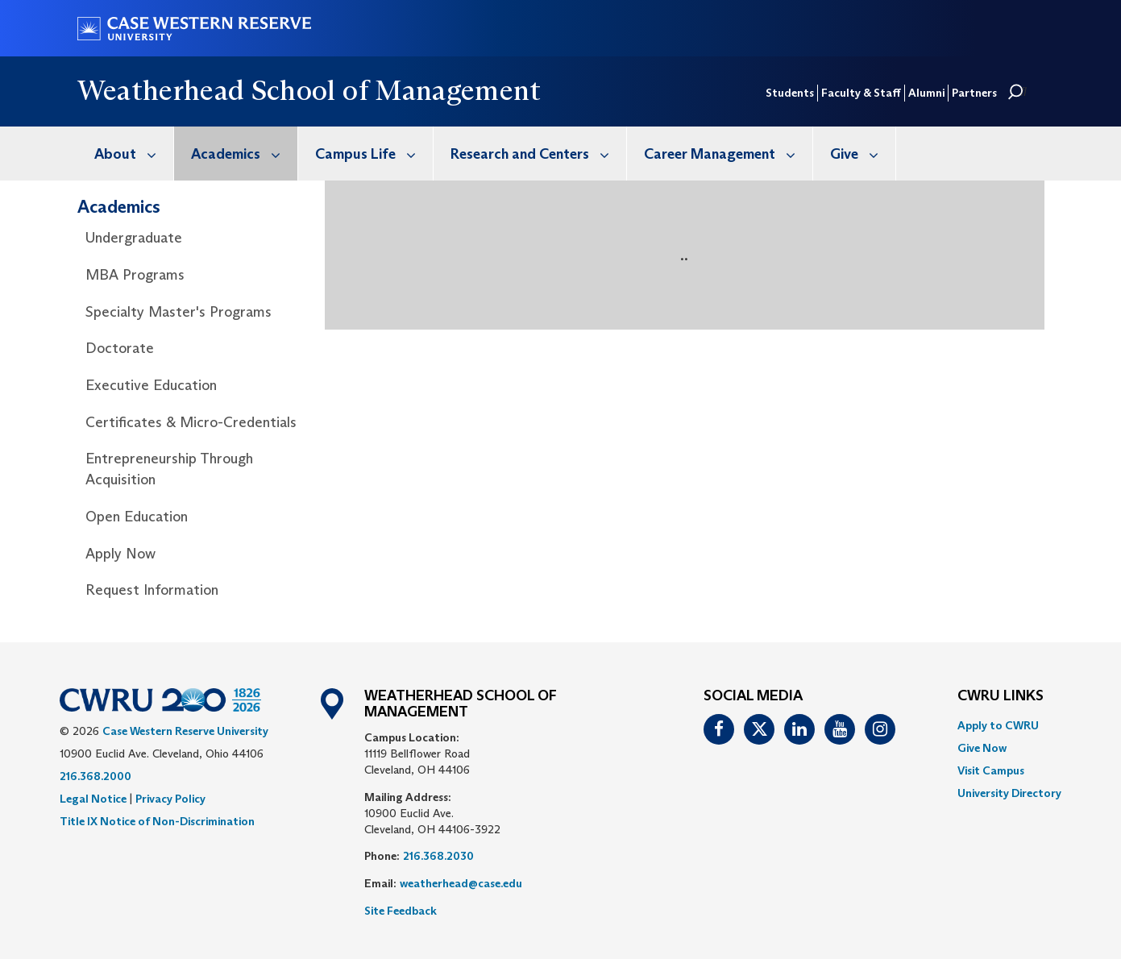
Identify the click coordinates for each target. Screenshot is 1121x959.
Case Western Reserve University (185, 731)
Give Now (982, 748)
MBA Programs (135, 275)
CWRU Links (1000, 696)
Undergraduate (133, 238)
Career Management (728, 154)
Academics (244, 154)
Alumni (926, 92)
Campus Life (374, 154)
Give (862, 154)
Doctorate (119, 348)
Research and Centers (538, 154)
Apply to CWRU (998, 725)
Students (790, 92)
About (133, 154)
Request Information (151, 590)
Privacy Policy (170, 798)
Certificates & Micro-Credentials (191, 422)
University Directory (1009, 793)
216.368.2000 (95, 776)
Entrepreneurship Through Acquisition (169, 469)
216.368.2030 (438, 856)
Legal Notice (93, 798)
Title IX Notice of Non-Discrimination (157, 821)
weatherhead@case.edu (461, 883)
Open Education (136, 516)
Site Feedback (400, 910)
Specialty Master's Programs (178, 312)
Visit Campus (990, 770)
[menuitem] (125, 154)
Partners (974, 92)
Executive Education (151, 385)
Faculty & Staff (861, 92)
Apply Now (120, 554)
